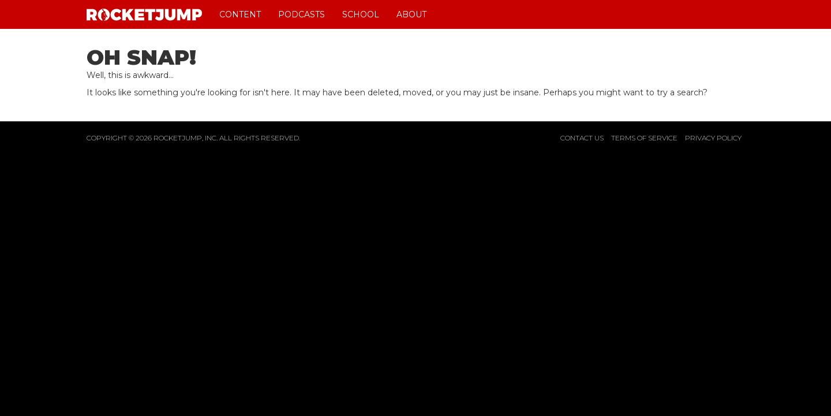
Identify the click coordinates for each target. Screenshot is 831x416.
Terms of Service (644, 137)
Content (240, 14)
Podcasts (301, 14)
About (411, 14)
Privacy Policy (713, 137)
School (360, 14)
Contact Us (582, 137)
